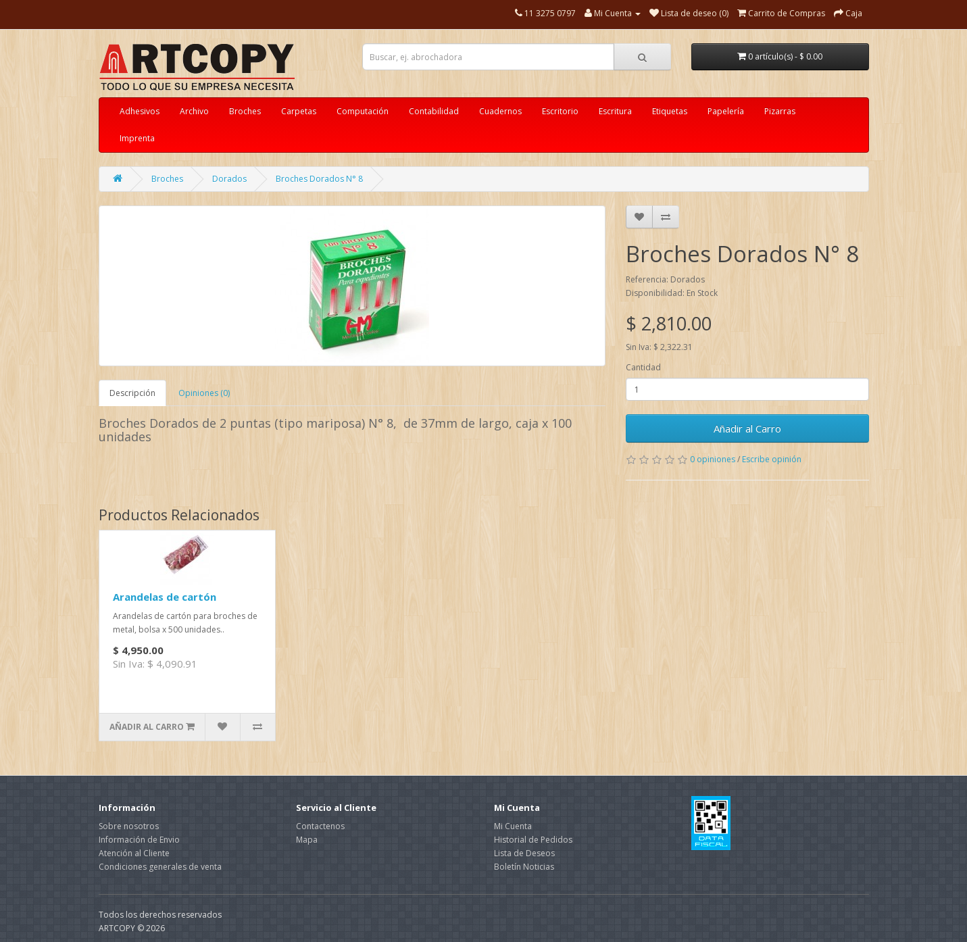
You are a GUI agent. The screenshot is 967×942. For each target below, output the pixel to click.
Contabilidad (434, 111)
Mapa (307, 839)
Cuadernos (500, 111)
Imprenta (137, 138)
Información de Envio (139, 839)
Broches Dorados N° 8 (319, 178)
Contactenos (320, 826)
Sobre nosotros (129, 826)
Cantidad (643, 367)
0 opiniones (712, 459)
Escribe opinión (771, 459)
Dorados (229, 178)
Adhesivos (139, 111)
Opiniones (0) (204, 393)
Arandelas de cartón (164, 596)
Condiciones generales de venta (160, 866)
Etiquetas (669, 111)
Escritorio (560, 111)
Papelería (726, 111)
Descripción (132, 393)
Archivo (194, 111)
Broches (245, 111)
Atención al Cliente (134, 853)
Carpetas (298, 111)
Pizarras (779, 111)
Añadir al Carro (747, 428)
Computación (363, 111)
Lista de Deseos (524, 853)
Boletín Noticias (524, 866)
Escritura (615, 111)
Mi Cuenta (513, 826)
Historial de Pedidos (533, 839)
